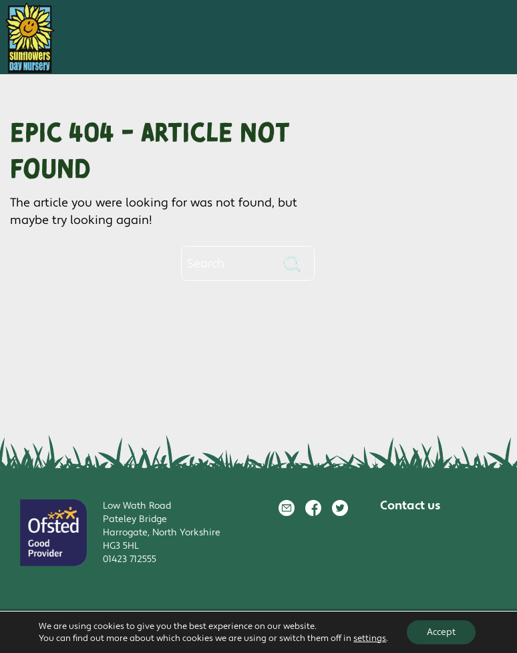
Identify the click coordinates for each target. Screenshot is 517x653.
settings (369, 638)
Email (287, 508)
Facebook (313, 508)
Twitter (340, 508)
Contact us (410, 505)
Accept (441, 632)
